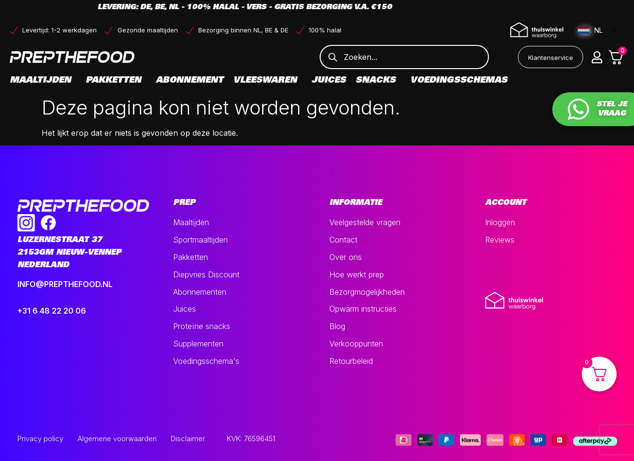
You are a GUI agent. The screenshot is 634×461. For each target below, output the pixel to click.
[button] (597, 57)
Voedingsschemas (458, 80)
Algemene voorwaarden (117, 438)
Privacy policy (40, 438)
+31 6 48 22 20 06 (51, 311)
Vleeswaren (267, 81)
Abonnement (189, 80)
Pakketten (116, 81)
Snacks (377, 81)
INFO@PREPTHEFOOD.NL (65, 284)
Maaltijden (43, 81)
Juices (328, 80)
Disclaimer (188, 438)
